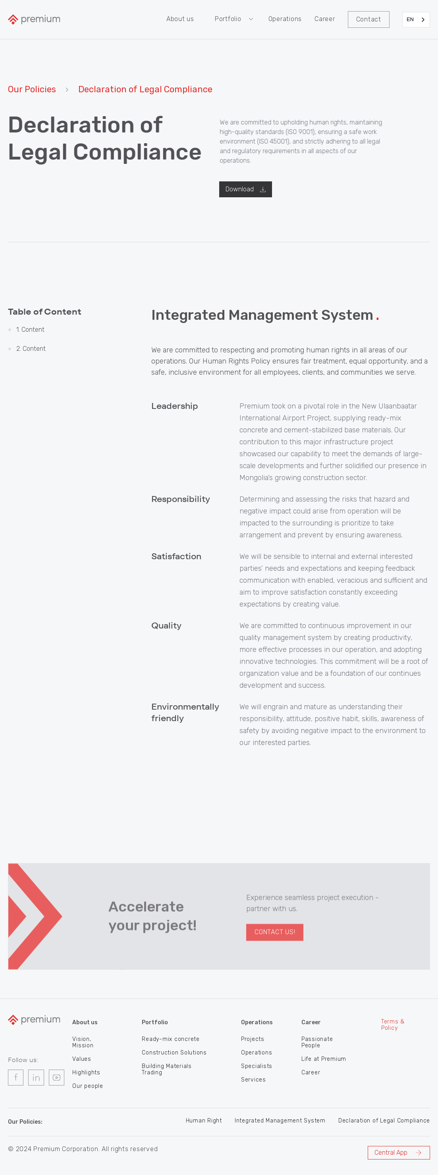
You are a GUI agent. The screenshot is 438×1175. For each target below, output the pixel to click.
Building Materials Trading (167, 1068)
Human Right (204, 1120)
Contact (368, 19)
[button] (235, 19)
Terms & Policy (393, 1024)
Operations (285, 19)
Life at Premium (323, 1058)
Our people (87, 1085)
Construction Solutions (174, 1052)
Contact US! (275, 954)
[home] (34, 19)
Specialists (256, 1065)
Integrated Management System (280, 1120)
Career (325, 19)
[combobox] (416, 19)
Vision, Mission (82, 1041)
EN (410, 19)
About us (180, 19)
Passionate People (317, 1041)
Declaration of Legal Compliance (384, 1120)
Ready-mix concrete (171, 1038)
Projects (252, 1038)
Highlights (86, 1072)
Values (81, 1058)
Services (253, 1079)
